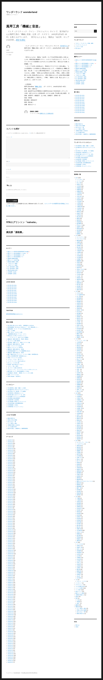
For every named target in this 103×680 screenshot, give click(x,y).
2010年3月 (10, 545)
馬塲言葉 (79, 493)
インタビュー (78, 583)
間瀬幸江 (79, 539)
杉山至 (78, 311)
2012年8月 (10, 496)
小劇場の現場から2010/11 (14, 425)
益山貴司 (79, 535)
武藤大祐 (79, 528)
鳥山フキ (79, 391)
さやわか (79, 293)
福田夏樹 (79, 472)
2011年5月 (10, 521)
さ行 (76, 291)
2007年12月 (10, 591)
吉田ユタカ (79, 549)
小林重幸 (79, 252)
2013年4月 (10, 482)
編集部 (77, 605)
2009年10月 (10, 553)
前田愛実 (79, 503)
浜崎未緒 (79, 467)
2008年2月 (10, 587)
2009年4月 (10, 564)
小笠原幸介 (79, 208)
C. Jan (78, 600)
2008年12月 (10, 570)
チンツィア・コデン (81, 340)
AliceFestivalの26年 (12, 270)
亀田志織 (79, 240)
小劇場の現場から (79, 595)
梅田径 (78, 218)
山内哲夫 (79, 554)
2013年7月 (10, 477)
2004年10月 (10, 655)
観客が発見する (11, 418)
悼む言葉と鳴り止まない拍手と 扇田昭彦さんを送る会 (21, 325)
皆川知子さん (64, 46)
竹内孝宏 (79, 362)
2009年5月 (10, 562)
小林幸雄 (79, 249)
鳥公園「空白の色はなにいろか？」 (16, 364)
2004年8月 (10, 658)
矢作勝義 (79, 573)
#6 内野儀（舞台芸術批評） (14, 398)
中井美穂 (79, 394)
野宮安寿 (79, 435)
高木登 (78, 379)
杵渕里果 (79, 266)
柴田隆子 (79, 316)
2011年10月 (10, 513)
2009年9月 (10, 555)
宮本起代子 (79, 508)
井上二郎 (79, 183)
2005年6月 (10, 642)
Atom (76, 627)
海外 (76, 598)
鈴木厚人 (79, 330)
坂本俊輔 (79, 298)
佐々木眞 (79, 296)
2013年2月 (10, 486)
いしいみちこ (80, 179)
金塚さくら (79, 281)
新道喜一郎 (79, 310)
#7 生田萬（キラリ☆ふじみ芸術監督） (17, 396)
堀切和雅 (79, 449)
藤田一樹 (79, 488)
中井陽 (78, 396)
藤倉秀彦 (79, 479)
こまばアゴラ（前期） (13, 265)
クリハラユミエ (80, 238)
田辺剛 (78, 361)
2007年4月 (10, 604)
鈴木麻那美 (79, 332)
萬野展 (78, 478)
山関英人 (79, 567)
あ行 (76, 177)
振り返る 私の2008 (12, 295)
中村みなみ (79, 403)
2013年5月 (10, 480)
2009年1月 (10, 569)
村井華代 (79, 513)
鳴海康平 (79, 439)
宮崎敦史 (79, 506)
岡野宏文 (79, 211)
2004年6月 (10, 662)
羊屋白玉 (79, 474)
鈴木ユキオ (79, 327)
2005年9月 (10, 636)
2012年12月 (10, 489)
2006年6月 (10, 621)
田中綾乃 (79, 357)
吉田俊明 (79, 550)
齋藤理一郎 (79, 337)
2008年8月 (10, 577)
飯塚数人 (79, 233)
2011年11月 (10, 511)
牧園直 (78, 534)
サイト (8, 177)
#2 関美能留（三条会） (13, 405)
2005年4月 (10, 645)
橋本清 (78, 466)
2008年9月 (10, 575)
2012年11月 (10, 491)
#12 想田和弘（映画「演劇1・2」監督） (17, 388)
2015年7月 (10, 440)
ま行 (76, 496)
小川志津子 (79, 201)
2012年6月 (10, 499)
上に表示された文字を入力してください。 (17, 189)
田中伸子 (79, 354)
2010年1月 (10, 548)
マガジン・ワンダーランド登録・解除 (84, 43)
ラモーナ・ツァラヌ (81, 581)
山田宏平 (79, 564)
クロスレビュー (79, 584)
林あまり (79, 459)
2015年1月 (10, 447)
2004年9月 (10, 657)
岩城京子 (79, 213)
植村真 (78, 220)
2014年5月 (10, 460)
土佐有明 (79, 342)
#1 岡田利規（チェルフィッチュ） (16, 406)
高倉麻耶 (79, 376)
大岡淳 (78, 194)
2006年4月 (10, 625)
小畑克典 (79, 205)
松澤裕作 (79, 520)
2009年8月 (10, 557)
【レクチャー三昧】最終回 (14, 340)
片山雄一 (79, 276)
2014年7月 (10, 457)
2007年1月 (10, 609)
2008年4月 (10, 584)
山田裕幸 (79, 566)
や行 (76, 542)
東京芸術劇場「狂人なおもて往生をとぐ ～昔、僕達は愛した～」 (23, 327)
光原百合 (79, 501)
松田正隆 (79, 522)
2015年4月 (10, 441)
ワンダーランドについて (81, 45)
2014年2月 (10, 465)
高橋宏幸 (79, 383)
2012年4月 (10, 503)
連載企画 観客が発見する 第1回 (16, 352)
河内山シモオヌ (80, 269)
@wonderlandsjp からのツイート (14, 314)
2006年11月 (10, 613)
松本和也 (79, 518)
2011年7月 (10, 518)
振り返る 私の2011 (12, 290)
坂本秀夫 (79, 300)
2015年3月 (10, 443)
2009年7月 (10, 558)
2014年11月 (10, 450)
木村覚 (78, 264)
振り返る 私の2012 (12, 288)
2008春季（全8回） (12, 273)
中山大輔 (79, 401)
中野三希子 (79, 411)
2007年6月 (10, 601)
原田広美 (79, 445)
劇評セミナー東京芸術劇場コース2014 (18, 253)
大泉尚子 (79, 198)
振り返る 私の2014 (12, 285)
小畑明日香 (79, 206)
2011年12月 (10, 509)
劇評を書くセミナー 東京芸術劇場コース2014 (18, 371)
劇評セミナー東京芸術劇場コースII (16, 255)
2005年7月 (10, 640)
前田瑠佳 (79, 505)
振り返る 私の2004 (12, 302)
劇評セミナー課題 (79, 593)
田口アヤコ (79, 359)
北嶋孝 (7, 50)
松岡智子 (79, 517)
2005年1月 (10, 650)
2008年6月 (10, 580)
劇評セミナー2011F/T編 (13, 260)
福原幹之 (79, 469)
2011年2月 (10, 526)
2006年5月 (10, 623)
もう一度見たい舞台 (12, 423)
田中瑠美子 (79, 355)
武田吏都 (79, 349)
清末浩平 (79, 272)
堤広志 (78, 344)
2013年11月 (10, 470)
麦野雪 (78, 540)
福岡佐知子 (79, 471)
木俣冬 (78, 262)
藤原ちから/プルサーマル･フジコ (84, 481)
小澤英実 (79, 203)
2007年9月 (10, 596)
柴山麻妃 (79, 313)
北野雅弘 (79, 245)
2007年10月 (10, 594)
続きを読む (21, 40)
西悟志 (78, 430)
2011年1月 (10, 528)
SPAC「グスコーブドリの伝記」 (15, 346)
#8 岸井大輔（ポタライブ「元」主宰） (17, 394)
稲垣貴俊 (79, 222)
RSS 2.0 (77, 625)
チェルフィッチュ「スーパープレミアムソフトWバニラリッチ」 (23, 369)
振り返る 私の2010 (12, 292)
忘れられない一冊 (12, 421)
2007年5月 (10, 603)
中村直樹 (79, 406)
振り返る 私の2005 (12, 300)
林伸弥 (78, 462)
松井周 (78, 515)
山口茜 (78, 556)
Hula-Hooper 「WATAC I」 (14, 376)
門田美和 (79, 537)
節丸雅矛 (79, 323)
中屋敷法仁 (79, 400)
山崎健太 (79, 557)
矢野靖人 (79, 574)
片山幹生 (79, 274)
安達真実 (79, 199)
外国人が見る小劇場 (12, 420)
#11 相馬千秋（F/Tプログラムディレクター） (18, 389)
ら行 (76, 579)
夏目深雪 (79, 417)
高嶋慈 (78, 378)
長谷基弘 (79, 491)
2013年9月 (10, 474)
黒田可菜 (79, 289)
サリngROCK (80, 294)
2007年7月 (10, 599)
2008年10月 (10, 574)
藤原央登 (79, 483)
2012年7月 (10, 497)
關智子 (78, 333)
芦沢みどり (79, 225)
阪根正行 (79, 335)
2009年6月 (10, 560)
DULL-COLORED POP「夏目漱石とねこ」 (18, 356)
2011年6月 (10, 519)
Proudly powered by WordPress (29, 673)
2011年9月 (10, 514)
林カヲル (79, 461)
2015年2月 (10, 445)
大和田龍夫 (79, 193)
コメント (9, 137)
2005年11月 (10, 633)
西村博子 (79, 432)
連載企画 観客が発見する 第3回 (16, 344)
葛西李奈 (79, 279)
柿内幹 (78, 267)
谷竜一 (78, 369)
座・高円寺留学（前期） (13, 268)
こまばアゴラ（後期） (13, 263)
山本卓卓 (79, 559)
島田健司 (79, 301)
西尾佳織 (79, 427)
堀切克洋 (79, 447)
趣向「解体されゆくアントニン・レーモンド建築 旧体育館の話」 (23, 354)
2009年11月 (10, 552)
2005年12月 (10, 631)
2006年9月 (10, 616)
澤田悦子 (79, 320)
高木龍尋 (79, 381)
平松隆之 (79, 452)
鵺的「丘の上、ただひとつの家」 (15, 332)
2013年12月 (10, 469)
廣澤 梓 (78, 454)
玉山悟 (78, 352)
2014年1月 (10, 467)
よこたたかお (80, 544)
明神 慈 (78, 511)
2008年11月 (10, 572)
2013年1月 (10, 487)
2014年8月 (10, 455)
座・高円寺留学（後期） (13, 267)
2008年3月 (10, 586)
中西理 (78, 410)
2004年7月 (10, 660)
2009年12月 (10, 550)
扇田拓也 (79, 306)
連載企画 (77, 606)
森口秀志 (79, 525)
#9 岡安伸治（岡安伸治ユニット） (16, 393)
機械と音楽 (38, 86)
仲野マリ (79, 415)
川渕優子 (79, 259)
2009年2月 (10, 567)
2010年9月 (10, 535)
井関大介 (79, 184)
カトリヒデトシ (80, 237)
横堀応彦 (79, 571)
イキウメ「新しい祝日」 (13, 366)
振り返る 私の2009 (12, 293)
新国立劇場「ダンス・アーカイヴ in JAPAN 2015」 (20, 329)
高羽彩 (78, 388)
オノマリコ (79, 181)
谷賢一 (78, 371)
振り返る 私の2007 (12, 297)
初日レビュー (78, 591)
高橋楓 (78, 384)
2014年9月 (10, 453)
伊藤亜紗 (79, 188)
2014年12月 (10, 448)
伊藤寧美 (79, 189)
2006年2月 (10, 628)
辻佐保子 (79, 372)
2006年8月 (10, 618)
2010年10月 (10, 533)
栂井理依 (79, 347)
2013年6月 (10, 479)
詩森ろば (79, 325)
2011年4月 (10, 523)
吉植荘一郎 (79, 547)
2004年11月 (10, 653)
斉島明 (78, 308)
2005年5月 (10, 643)
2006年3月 (10, 626)
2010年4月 (10, 543)
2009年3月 (10, 565)
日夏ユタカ (79, 457)
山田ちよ (79, 562)
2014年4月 (10, 462)
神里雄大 (79, 277)
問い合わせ (78, 48)
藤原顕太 (79, 484)
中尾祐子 (79, 398)
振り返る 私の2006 (12, 299)
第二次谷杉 (79, 366)
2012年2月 (10, 506)
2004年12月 (10, 652)
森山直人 (79, 527)
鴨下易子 (79, 284)
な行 (76, 393)
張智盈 (78, 601)
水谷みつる (79, 532)
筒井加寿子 (79, 367)
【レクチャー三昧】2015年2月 (15, 368)
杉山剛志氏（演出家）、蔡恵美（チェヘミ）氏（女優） (21, 373)
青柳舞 (78, 232)
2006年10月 (10, 614)
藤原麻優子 (79, 486)
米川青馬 (79, 578)
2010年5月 (10, 541)
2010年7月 (10, 538)
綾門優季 (79, 223)
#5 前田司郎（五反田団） (14, 400)
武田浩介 (79, 350)
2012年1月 (10, 508)
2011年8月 (10, 516)
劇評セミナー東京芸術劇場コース (15, 256)
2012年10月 (10, 492)
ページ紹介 (8, 54)
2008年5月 (10, 582)
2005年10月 (10, 635)
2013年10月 (10, 472)
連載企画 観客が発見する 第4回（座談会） (18, 339)
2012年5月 (10, 501)
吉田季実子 (79, 552)
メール (8, 169)
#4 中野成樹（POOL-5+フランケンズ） (17, 401)
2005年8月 (10, 638)
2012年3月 (10, 504)
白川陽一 (79, 322)
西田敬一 (79, 433)
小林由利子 (79, 250)
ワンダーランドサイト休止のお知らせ (16, 361)
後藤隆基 (79, 261)
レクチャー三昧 (79, 46)
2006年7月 (10, 619)
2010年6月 (10, 540)
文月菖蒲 (79, 456)
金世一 (78, 603)
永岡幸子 (79, 423)
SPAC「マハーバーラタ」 (14, 374)
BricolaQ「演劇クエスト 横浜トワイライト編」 (19, 342)
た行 (76, 339)
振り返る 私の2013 (12, 287)
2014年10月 (10, 452)
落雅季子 (79, 227)
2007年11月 (10, 592)
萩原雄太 (79, 476)
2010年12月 (10, 530)
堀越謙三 (79, 450)
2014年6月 (10, 458)
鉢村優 (78, 489)
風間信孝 (79, 283)
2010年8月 (10, 536)
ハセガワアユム (80, 444)
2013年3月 (10, 484)
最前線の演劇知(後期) (13, 258)
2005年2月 (10, 648)
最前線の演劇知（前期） (13, 261)
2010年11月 (10, 531)
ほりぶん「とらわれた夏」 (14, 362)
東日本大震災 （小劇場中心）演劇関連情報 (18, 428)
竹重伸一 (79, 364)
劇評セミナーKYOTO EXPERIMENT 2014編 (19, 251)
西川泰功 (79, 428)
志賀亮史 (79, 303)
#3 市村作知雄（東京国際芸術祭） (16, 403)
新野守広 (79, 418)
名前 (8, 161)
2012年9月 (10, 494)
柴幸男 (78, 315)
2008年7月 (10, 579)
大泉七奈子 (79, 196)
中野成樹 (79, 413)
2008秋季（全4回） (12, 272)
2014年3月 (10, 464)
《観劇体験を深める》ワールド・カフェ (17, 334)
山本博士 (79, 561)
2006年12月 (10, 611)
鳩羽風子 (79, 495)
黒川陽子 (79, 286)
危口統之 (79, 247)
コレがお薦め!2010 (12, 426)
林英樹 (78, 464)
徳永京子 (79, 345)
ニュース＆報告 (79, 588)
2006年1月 (10, 630)
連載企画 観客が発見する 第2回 (16, 349)
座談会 (77, 596)
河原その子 (79, 271)
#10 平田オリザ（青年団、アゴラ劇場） (17, 391)
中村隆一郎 (79, 408)
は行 (76, 440)
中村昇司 (79, 405)
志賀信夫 (79, 305)
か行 (76, 235)
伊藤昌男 (79, 191)
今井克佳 (79, 186)
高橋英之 (79, 386)
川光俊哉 (79, 255)
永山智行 (79, 422)
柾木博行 (79, 523)
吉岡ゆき (79, 545)
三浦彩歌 (79, 500)
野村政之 (79, 437)
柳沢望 (78, 569)
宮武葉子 (79, 510)
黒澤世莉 (79, 288)
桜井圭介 (79, 318)
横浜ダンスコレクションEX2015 (15, 347)
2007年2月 (10, 608)
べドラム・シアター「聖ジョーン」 (16, 359)
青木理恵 (79, 230)
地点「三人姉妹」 (12, 330)
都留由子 (79, 374)
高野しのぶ (79, 389)
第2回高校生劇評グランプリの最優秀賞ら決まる (19, 351)
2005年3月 (10, 647)
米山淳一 (79, 576)
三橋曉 (78, 498)
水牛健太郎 (79, 530)
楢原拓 (78, 420)
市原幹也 (79, 215)
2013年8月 (10, 475)
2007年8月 (10, 597)
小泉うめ (79, 254)
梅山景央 (79, 216)
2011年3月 (10, 525)
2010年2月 (10, 547)
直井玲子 (79, 425)
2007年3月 (10, 606)
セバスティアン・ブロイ (82, 442)
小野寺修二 (79, 210)
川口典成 (79, 257)
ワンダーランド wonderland (21, 12)
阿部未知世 (79, 228)
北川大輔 (79, 244)
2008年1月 (10, 589)
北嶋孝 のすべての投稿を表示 (46, 113)
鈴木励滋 (79, 328)
